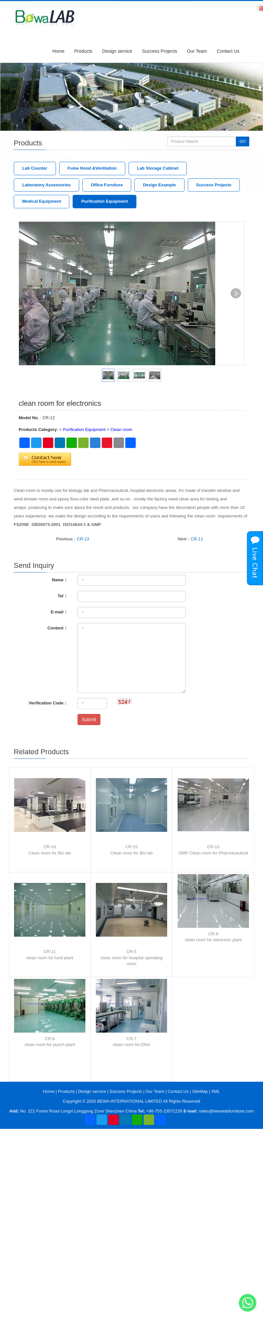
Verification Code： (48, 703)
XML (215, 1091)
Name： (60, 579)
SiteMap (200, 1091)
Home (58, 51)
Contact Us (228, 51)
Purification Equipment (104, 201)
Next (236, 293)
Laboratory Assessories (46, 184)
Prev (27, 293)
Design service (117, 51)
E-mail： (59, 611)
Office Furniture (107, 184)
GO (242, 141)
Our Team (197, 51)
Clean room (121, 429)
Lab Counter (34, 168)
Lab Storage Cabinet (157, 168)
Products (83, 51)
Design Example (159, 184)
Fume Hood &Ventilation (92, 168)
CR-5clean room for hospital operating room (131, 957)
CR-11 (197, 538)
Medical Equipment (41, 201)
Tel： (63, 595)
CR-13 (83, 538)
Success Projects (159, 51)
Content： (57, 628)
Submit (89, 719)
